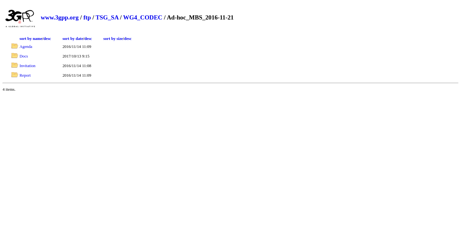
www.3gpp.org (59, 17)
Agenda (26, 46)
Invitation (28, 66)
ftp (87, 17)
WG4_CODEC (143, 17)
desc (47, 38)
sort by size (113, 38)
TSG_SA (106, 17)
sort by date (72, 38)
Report (25, 75)
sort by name (31, 38)
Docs (24, 56)
